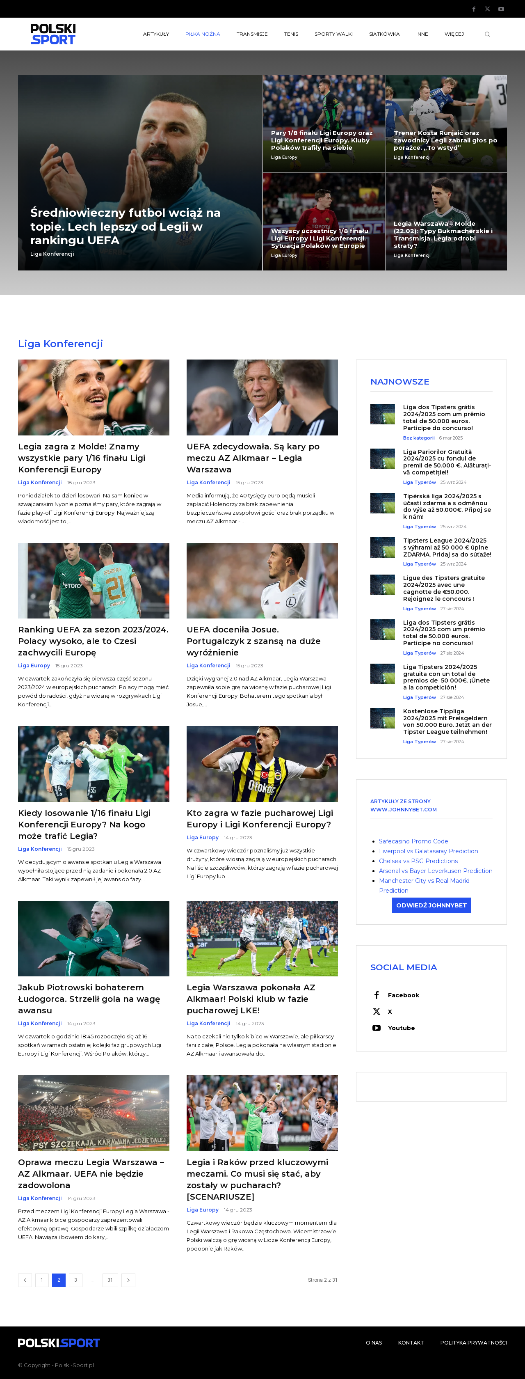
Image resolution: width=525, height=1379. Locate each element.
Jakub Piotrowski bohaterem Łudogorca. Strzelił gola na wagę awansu (89, 999)
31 (110, 1280)
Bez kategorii (419, 438)
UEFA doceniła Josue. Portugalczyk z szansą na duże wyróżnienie (254, 641)
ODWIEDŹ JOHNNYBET (431, 905)
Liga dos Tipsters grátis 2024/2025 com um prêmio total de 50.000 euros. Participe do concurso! (444, 417)
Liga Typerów (419, 482)
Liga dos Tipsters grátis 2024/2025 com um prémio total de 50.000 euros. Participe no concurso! (444, 633)
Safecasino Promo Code (413, 841)
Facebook (403, 995)
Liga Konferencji (52, 254)
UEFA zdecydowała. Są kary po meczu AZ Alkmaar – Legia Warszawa (253, 458)
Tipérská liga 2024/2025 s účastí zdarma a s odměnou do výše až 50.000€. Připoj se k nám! (447, 506)
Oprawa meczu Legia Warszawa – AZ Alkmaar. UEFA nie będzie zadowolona (91, 1173)
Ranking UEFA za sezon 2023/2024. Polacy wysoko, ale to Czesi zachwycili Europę (93, 641)
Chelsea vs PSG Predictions (418, 861)
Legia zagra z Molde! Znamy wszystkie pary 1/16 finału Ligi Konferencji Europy (81, 458)
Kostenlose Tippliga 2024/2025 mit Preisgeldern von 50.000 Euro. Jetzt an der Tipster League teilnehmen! (447, 721)
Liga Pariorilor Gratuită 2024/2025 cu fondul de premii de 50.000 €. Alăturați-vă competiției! (447, 462)
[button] (487, 34)
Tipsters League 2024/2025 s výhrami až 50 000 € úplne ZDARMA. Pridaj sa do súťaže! (447, 547)
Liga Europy (284, 158)
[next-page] (128, 1280)
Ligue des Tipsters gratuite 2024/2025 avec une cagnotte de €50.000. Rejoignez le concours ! (444, 588)
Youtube (401, 1028)
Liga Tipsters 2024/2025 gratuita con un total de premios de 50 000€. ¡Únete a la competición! (446, 677)
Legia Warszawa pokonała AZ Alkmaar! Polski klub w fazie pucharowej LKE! (251, 999)
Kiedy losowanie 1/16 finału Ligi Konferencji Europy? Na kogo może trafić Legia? (84, 824)
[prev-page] (25, 1280)
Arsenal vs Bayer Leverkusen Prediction (436, 871)
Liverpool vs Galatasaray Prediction (428, 851)
